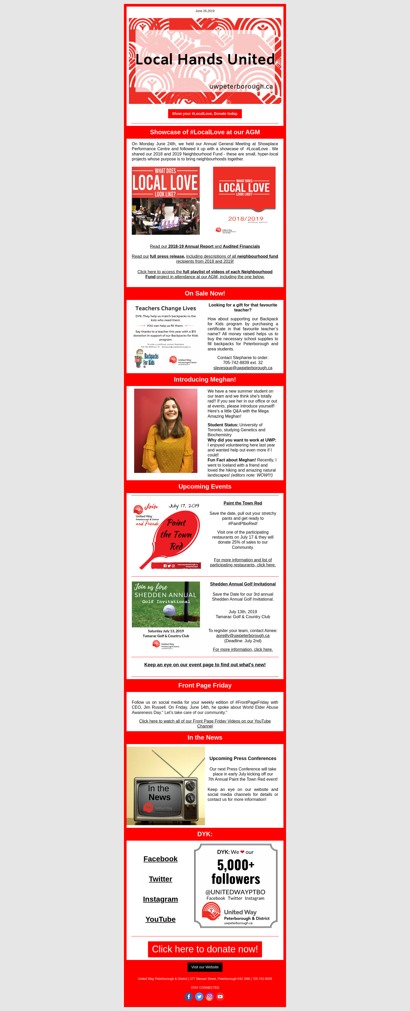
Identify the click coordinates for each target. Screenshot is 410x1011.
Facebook (161, 859)
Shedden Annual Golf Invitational (243, 584)
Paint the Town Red (243, 503)
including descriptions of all (211, 256)
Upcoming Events (205, 486)
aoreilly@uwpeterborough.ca (243, 635)
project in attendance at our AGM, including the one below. (210, 277)
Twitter (160, 879)
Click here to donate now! (205, 949)
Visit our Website (205, 967)
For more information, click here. (243, 649)
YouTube (160, 919)
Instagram (160, 899)
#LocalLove (257, 149)
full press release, (167, 256)
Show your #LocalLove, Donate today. (205, 113)
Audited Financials (241, 246)
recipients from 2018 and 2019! (205, 261)
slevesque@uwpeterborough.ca (242, 368)
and (219, 246)
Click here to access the (160, 272)
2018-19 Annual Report (191, 246)
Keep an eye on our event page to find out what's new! (205, 664)
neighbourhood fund (257, 256)
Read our (159, 246)
